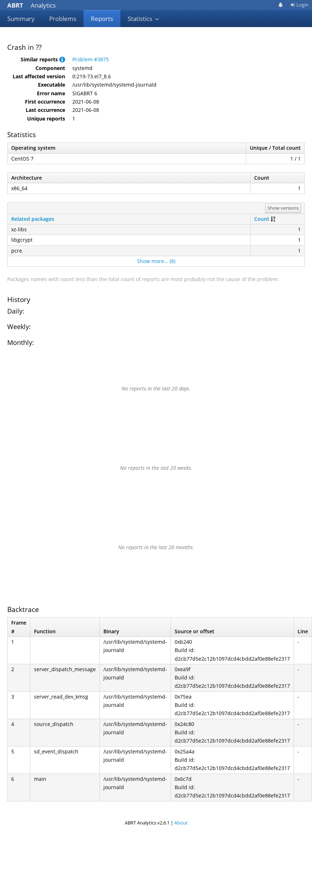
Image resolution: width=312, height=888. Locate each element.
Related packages (32, 218)
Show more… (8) (156, 261)
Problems (62, 18)
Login (299, 4)
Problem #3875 (90, 59)
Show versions (283, 208)
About (181, 822)
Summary (21, 18)
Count (261, 218)
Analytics (31, 5)
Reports (102, 18)
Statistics (143, 18)
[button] (62, 59)
